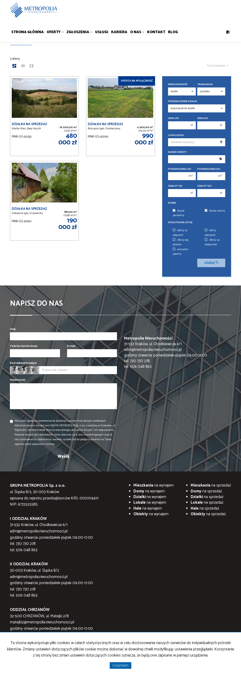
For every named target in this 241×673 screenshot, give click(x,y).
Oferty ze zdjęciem (180, 232)
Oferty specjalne (210, 232)
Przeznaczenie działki (182, 101)
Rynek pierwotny (179, 213)
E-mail (71, 346)
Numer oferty (177, 152)
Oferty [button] (55, 32)
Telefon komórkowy (23, 346)
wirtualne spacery (180, 251)
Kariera (119, 32)
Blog (173, 32)
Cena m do (204, 186)
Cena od (173, 118)
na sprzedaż (211, 485)
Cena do (202, 118)
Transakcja (205, 84)
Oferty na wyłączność (212, 242)
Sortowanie (218, 66)
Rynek (172, 203)
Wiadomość (17, 380)
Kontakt (156, 32)
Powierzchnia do (208, 169)
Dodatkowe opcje (180, 222)
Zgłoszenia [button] (79, 32)
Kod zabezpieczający (23, 363)
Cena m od (175, 186)
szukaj (211, 263)
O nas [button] (137, 32)
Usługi (101, 32)
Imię (13, 329)
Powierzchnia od (179, 169)
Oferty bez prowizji (181, 242)
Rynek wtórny (215, 211)
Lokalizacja (176, 135)
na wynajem (153, 485)
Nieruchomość (178, 84)
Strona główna (27, 32)
